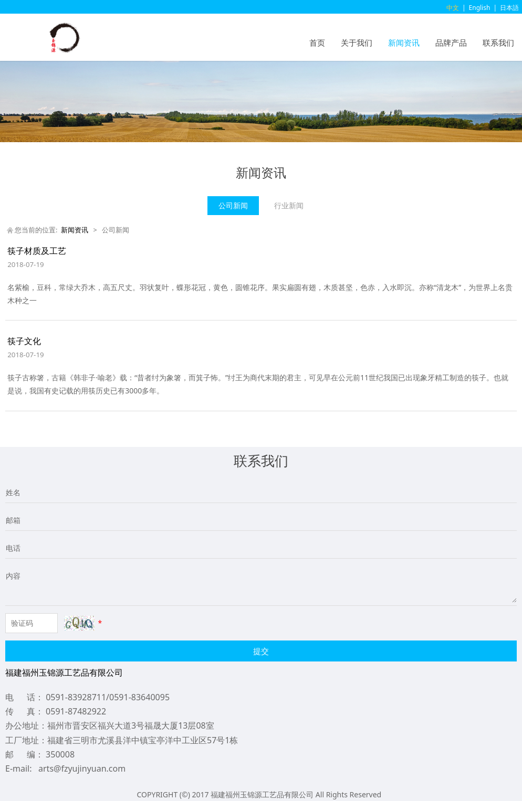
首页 (317, 42)
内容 (13, 576)
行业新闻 (289, 205)
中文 (452, 7)
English (479, 7)
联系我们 (498, 42)
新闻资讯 (404, 42)
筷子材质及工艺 (36, 251)
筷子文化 (24, 341)
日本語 (509, 7)
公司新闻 (233, 205)
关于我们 (356, 42)
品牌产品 (451, 42)
